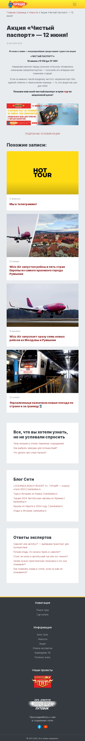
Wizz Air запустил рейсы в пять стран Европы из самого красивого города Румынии (37, 270)
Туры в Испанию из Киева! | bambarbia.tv (35, 493)
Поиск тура (42, 610)
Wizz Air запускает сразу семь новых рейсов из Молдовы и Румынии (37, 338)
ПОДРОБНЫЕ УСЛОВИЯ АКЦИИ (42, 133)
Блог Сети (42, 634)
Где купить (43, 614)
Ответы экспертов (42, 648)
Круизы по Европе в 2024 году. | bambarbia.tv (38, 506)
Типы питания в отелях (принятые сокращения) (38, 443)
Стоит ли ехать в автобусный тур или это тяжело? (40, 556)
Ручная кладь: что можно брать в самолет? (37, 551)
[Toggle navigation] (74, 4)
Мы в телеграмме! (23, 204)
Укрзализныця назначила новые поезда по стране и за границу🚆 (41, 404)
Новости (33, 12)
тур (66, 91)
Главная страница (16, 12)
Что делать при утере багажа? (29, 452)
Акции (42, 643)
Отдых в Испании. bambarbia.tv (30, 510)
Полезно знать (42, 657)
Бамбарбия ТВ (42, 652)
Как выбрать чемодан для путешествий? (35, 448)
